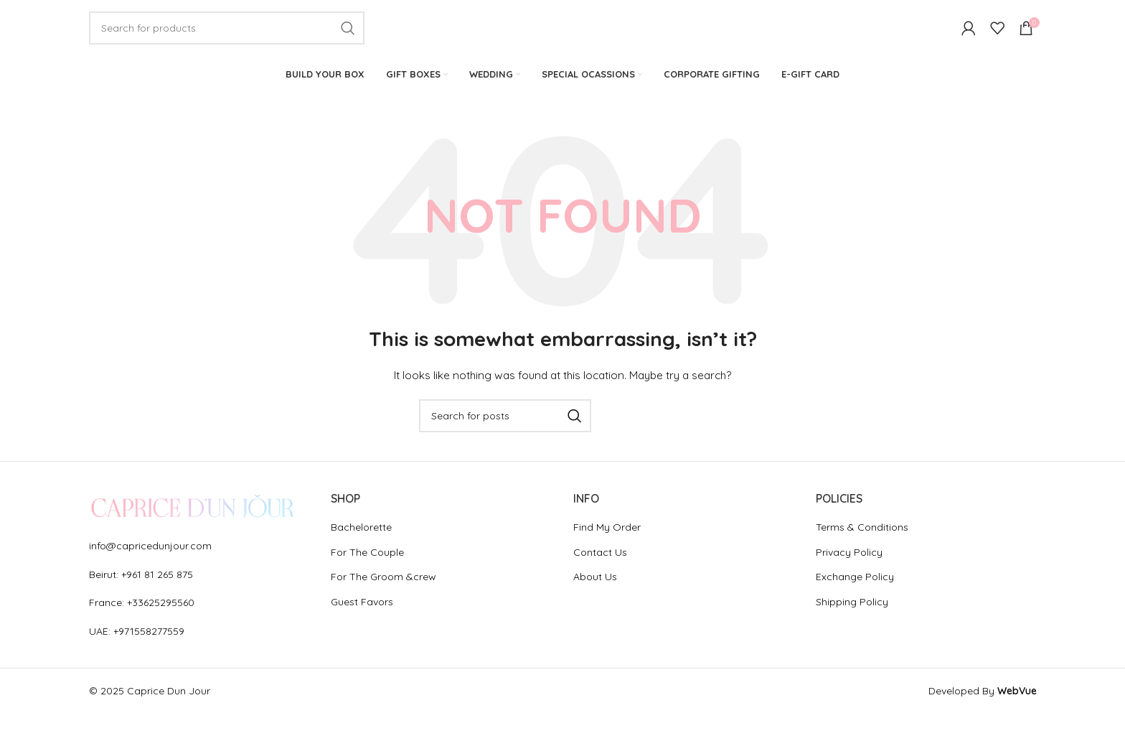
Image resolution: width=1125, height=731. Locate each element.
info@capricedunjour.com (150, 564)
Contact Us (600, 570)
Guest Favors (362, 619)
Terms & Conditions (862, 545)
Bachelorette (361, 545)
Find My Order (607, 545)
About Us (595, 595)
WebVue (1017, 708)
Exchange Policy (855, 595)
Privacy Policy (849, 570)
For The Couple (367, 570)
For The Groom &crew (383, 595)
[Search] (226, 37)
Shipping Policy (852, 619)
